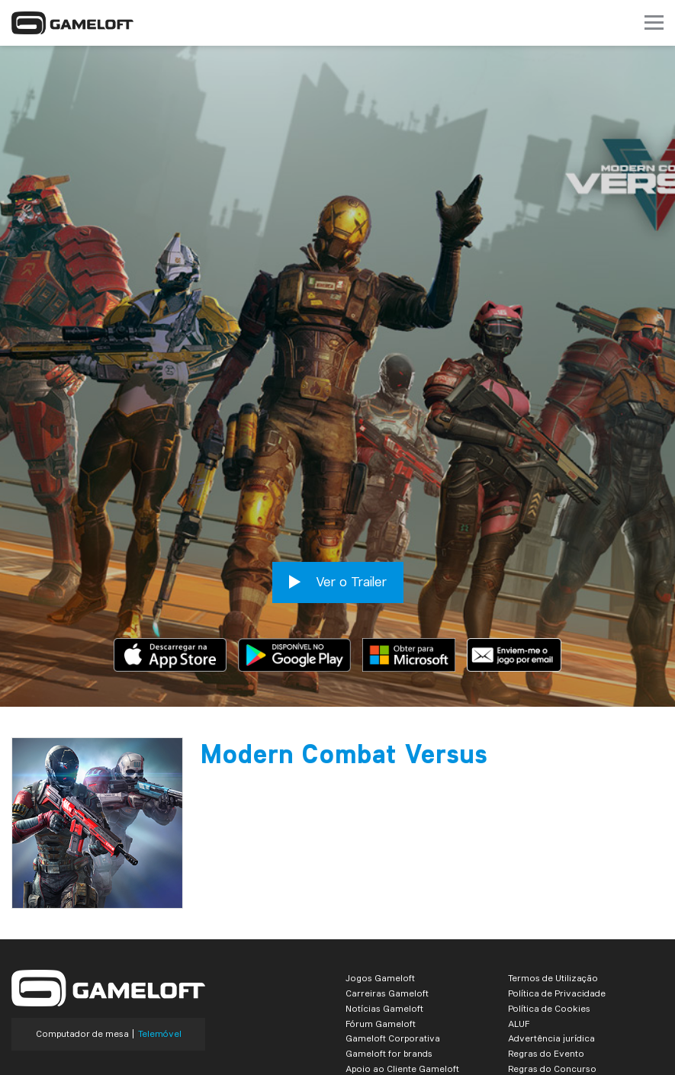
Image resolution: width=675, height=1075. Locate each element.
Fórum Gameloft (381, 949)
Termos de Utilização (553, 904)
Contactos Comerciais (556, 1010)
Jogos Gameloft (380, 904)
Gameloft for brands (389, 979)
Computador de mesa (82, 959)
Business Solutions (386, 1010)
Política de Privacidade (557, 919)
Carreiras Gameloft (387, 919)
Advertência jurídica (551, 964)
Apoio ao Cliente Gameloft (402, 994)
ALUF (518, 949)
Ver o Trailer (338, 508)
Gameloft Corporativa (393, 964)
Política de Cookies (549, 934)
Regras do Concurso (552, 994)
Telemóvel (160, 959)
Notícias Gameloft (384, 934)
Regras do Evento (546, 979)
